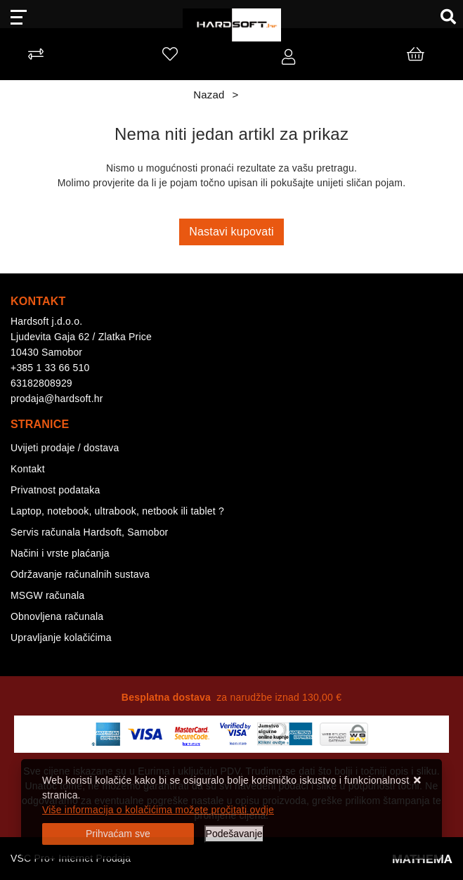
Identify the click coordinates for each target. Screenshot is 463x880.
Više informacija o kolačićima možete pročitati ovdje (158, 809)
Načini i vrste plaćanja (60, 553)
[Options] (234, 834)
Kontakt (28, 468)
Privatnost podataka (55, 490)
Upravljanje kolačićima (61, 637)
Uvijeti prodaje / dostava (65, 447)
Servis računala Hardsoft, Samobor (89, 532)
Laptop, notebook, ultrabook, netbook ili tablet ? (117, 511)
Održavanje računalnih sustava (80, 574)
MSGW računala (47, 595)
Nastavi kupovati (231, 232)
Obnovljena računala (57, 616)
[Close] (118, 834)
